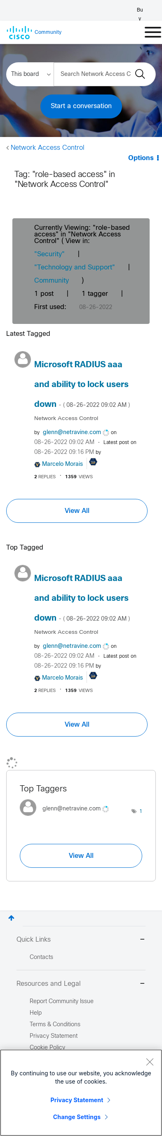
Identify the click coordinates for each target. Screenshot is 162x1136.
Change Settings (77, 1116)
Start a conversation (81, 106)
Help (36, 1013)
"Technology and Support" (74, 268)
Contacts (41, 957)
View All (77, 510)
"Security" (49, 254)
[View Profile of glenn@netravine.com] (72, 432)
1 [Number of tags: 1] (140, 811)
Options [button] (141, 158)
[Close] (150, 1062)
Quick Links (81, 940)
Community (51, 281)
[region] (81, 1092)
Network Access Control (48, 148)
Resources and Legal (81, 984)
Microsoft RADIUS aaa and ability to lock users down (82, 385)
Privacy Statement (77, 1099)
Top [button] (11, 918)
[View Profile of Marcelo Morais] (62, 464)
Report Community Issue (62, 1001)
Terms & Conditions (55, 1024)
